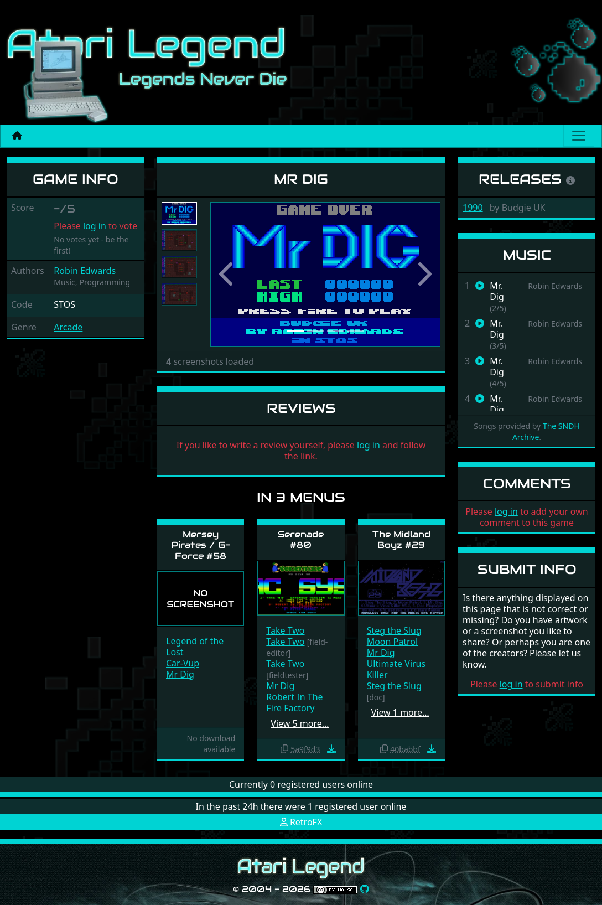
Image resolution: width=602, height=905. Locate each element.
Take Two (285, 630)
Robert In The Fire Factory (294, 702)
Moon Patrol (392, 641)
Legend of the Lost (195, 646)
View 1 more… (400, 712)
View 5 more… (300, 723)
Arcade (68, 327)
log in (94, 226)
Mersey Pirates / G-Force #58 (200, 545)
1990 (473, 207)
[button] (227, 274)
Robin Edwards (85, 271)
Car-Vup (182, 663)
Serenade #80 (301, 540)
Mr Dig (180, 674)
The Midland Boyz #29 (401, 540)
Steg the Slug (394, 630)
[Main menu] (578, 136)
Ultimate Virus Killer (396, 669)
